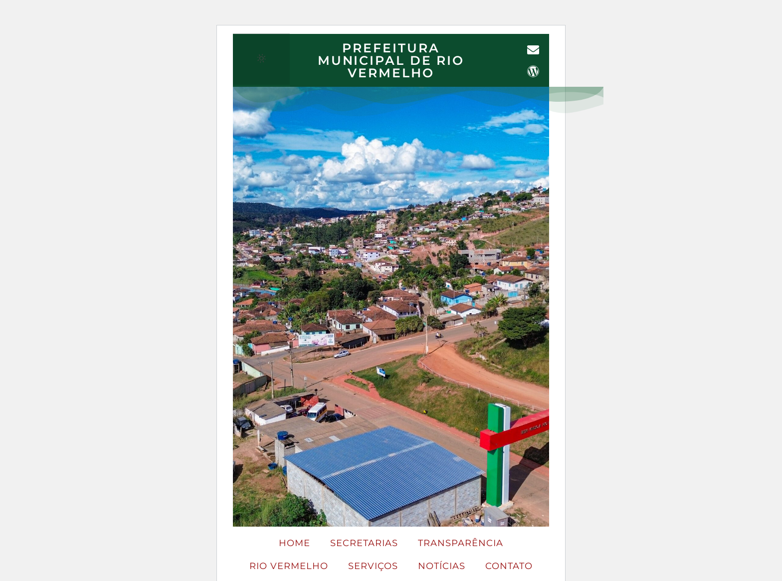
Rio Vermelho (288, 566)
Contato (509, 566)
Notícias (441, 566)
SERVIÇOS (373, 566)
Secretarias (364, 543)
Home (294, 543)
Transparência (460, 543)
